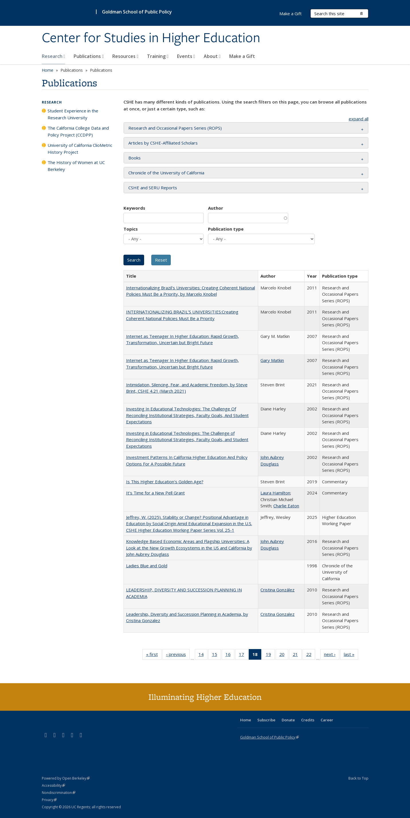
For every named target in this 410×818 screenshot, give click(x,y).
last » (351, 655)
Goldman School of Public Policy (137, 12)
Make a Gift (242, 56)
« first (154, 655)
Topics (130, 229)
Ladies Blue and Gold (146, 565)
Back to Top (358, 778)
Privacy (49, 799)
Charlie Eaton (286, 506)
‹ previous (178, 655)
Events (186, 56)
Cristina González (277, 590)
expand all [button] (358, 119)
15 (216, 655)
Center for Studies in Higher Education (151, 38)
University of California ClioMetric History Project (80, 148)
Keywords (134, 208)
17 (243, 655)
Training (157, 56)
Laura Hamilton (275, 493)
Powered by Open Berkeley (66, 778)
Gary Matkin (272, 360)
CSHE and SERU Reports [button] (152, 187)
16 (229, 655)
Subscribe (266, 719)
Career (327, 719)
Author (215, 208)
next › (331, 655)
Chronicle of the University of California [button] (166, 173)
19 (270, 655)
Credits (307, 719)
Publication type (226, 229)
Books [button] (134, 158)
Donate (288, 719)
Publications (89, 56)
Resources (125, 56)
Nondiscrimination (58, 792)
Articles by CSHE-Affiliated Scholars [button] (163, 143)
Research (53, 56)
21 (297, 655)
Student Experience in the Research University (73, 114)
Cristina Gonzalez (277, 614)
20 (283, 655)
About (212, 56)
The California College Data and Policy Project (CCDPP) (78, 131)
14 (203, 655)
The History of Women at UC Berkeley (76, 165)
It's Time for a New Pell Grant (155, 493)
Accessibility (53, 785)
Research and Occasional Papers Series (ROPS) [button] (175, 128)
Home (47, 70)
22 (310, 655)
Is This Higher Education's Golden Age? (164, 481)
